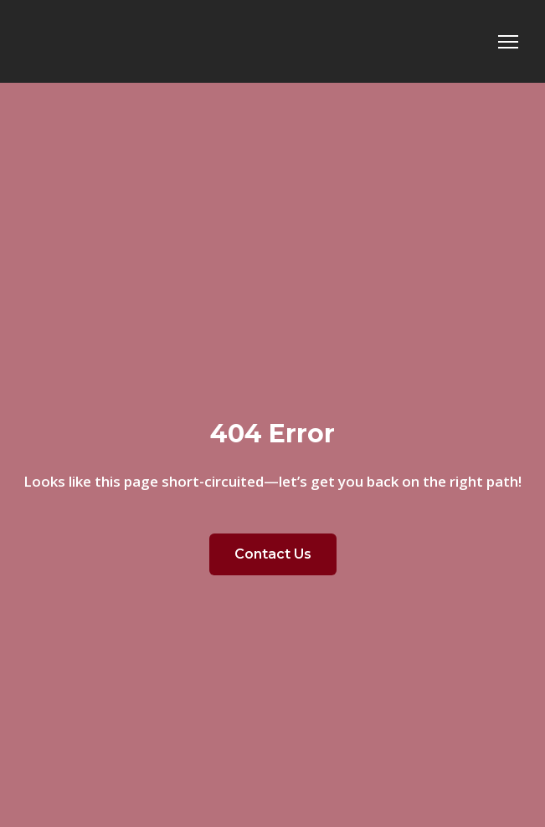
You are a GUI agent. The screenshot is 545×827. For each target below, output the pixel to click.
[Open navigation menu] (508, 42)
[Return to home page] (145, 41)
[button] (273, 554)
